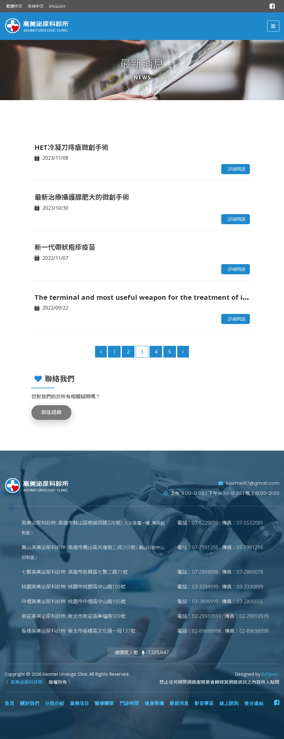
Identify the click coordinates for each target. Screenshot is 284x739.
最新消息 (179, 703)
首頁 (9, 703)
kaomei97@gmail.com (248, 483)
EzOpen (270, 674)
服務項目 (79, 703)
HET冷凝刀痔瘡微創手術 (71, 147)
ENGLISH (57, 6)
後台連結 (253, 703)
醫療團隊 (104, 703)
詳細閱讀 (236, 169)
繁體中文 (14, 6)
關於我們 (29, 703)
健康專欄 (154, 703)
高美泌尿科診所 (27, 682)
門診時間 (129, 703)
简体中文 (36, 6)
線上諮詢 (228, 703)
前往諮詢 (51, 412)
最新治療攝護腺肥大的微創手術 (81, 196)
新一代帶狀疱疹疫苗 (64, 247)
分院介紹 (54, 703)
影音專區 (204, 703)
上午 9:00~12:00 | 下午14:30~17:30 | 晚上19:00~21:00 (222, 493)
